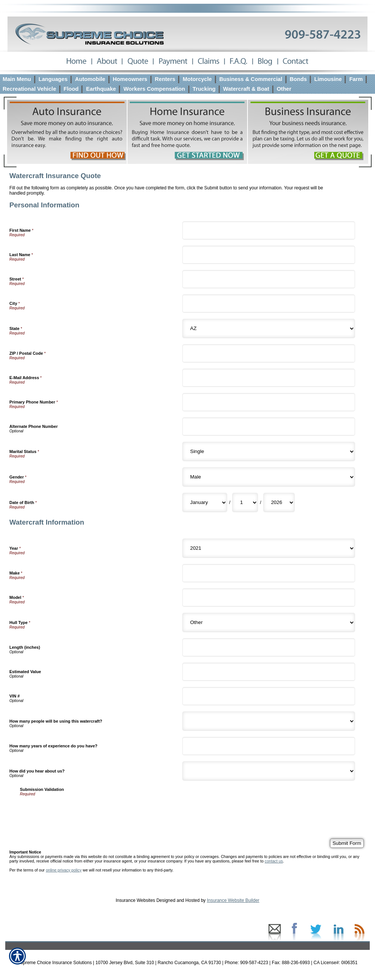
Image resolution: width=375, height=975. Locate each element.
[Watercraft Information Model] (268, 597)
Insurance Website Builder (233, 900)
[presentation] (77, 810)
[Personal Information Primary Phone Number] (268, 402)
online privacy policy (63, 870)
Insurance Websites (135, 900)
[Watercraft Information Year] (268, 548)
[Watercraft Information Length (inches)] (268, 647)
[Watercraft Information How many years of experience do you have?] (268, 746)
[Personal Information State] (268, 328)
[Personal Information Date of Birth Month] (204, 502)
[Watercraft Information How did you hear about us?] (268, 771)
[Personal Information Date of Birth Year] (279, 502)
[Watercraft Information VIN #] (268, 696)
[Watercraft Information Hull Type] (268, 622)
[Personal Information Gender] (268, 477)
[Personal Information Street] (268, 279)
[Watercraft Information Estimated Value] (268, 672)
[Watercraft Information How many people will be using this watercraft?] (268, 721)
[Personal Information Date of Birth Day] (245, 502)
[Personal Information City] (268, 303)
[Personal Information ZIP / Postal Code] (268, 353)
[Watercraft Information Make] (268, 573)
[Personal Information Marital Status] (268, 451)
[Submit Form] (347, 843)
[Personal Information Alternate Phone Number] (268, 426)
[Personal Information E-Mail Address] (268, 378)
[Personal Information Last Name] (268, 255)
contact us (274, 861)
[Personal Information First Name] (268, 230)
